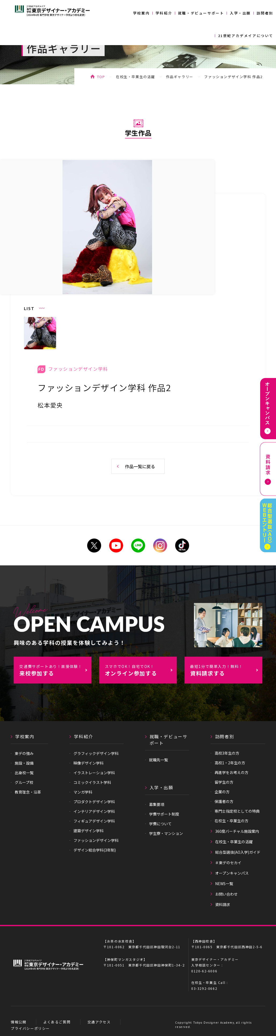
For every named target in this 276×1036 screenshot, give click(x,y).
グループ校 (24, 782)
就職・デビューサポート (201, 13)
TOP (101, 76)
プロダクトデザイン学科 (94, 801)
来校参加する (55, 670)
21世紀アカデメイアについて (245, 35)
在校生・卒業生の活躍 (135, 76)
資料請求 (222, 904)
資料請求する (226, 670)
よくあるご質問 (57, 1021)
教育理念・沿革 (28, 792)
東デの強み (24, 753)
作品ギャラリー (179, 76)
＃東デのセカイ (228, 862)
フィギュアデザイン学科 (94, 821)
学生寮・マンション (166, 833)
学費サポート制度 (164, 814)
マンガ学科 (82, 792)
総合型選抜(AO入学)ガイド (237, 852)
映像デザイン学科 (88, 763)
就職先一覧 (158, 759)
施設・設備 (24, 763)
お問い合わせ (226, 894)
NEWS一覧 (224, 883)
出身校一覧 (24, 772)
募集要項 (156, 804)
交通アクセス (99, 1021)
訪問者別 (265, 13)
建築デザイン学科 (88, 830)
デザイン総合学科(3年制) (94, 850)
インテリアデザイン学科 (94, 811)
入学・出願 (240, 13)
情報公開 (18, 1021)
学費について (160, 823)
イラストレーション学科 (94, 772)
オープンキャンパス (232, 873)
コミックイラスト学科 (92, 782)
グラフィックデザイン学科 (96, 753)
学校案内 (141, 13)
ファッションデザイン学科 (96, 840)
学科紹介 (164, 13)
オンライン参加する (140, 670)
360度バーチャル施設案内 (237, 831)
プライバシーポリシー (30, 1028)
